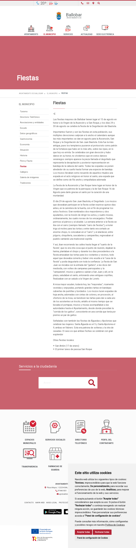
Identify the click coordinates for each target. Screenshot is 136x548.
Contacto (29, 502)
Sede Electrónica (105, 30)
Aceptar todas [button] (83, 532)
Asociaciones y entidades (32, 122)
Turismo (24, 111)
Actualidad (86, 30)
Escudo (23, 128)
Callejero (24, 172)
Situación (24, 150)
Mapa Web (40, 502)
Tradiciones (25, 183)
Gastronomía (26, 139)
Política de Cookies (115, 525)
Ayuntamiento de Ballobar (31, 93)
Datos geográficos (28, 133)
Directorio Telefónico (30, 117)
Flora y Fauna (26, 161)
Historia (23, 155)
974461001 (61, 491)
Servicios (68, 30)
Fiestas (23, 166)
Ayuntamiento (31, 30)
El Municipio (50, 30)
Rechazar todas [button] (102, 532)
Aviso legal (51, 502)
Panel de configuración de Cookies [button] (92, 538)
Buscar (91, 382)
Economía (24, 144)
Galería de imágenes (29, 177)
